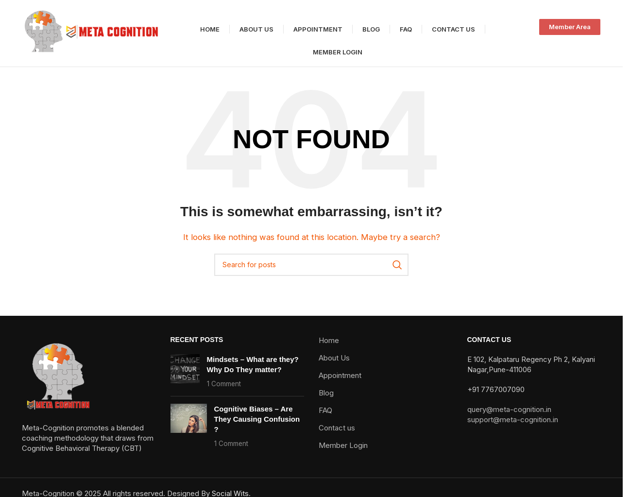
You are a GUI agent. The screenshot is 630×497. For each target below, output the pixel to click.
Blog (326, 400)
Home (329, 347)
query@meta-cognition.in (509, 416)
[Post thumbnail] (185, 378)
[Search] (311, 271)
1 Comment (224, 391)
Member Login (343, 452)
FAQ (325, 417)
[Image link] (58, 383)
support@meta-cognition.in (512, 426)
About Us (334, 365)
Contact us (337, 435)
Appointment (340, 382)
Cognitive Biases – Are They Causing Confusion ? (257, 426)
